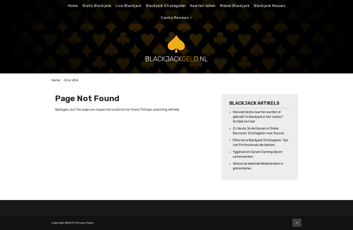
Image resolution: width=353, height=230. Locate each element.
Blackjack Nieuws (269, 6)
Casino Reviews (175, 18)
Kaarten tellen (203, 6)
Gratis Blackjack (96, 6)
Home (73, 6)
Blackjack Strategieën (166, 6)
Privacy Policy (85, 222)
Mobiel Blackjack (234, 6)
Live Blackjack (128, 6)
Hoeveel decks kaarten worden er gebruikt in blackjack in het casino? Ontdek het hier (258, 116)
